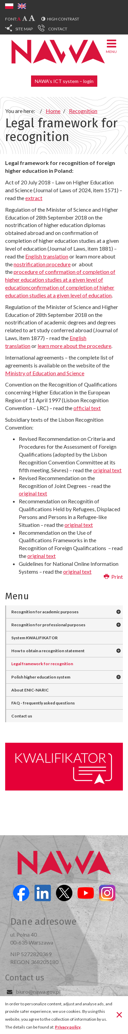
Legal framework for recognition (42, 663)
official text (87, 408)
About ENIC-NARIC (30, 690)
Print (113, 576)
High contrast (63, 19)
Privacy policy (68, 1027)
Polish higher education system (40, 677)
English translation (46, 256)
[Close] (119, 1014)
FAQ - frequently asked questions (43, 702)
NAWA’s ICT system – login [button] (64, 81)
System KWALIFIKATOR (34, 637)
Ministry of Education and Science (44, 373)
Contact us (21, 715)
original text (107, 470)
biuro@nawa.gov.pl (38, 991)
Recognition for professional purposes (48, 624)
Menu (111, 46)
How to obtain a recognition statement (48, 650)
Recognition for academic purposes (45, 611)
